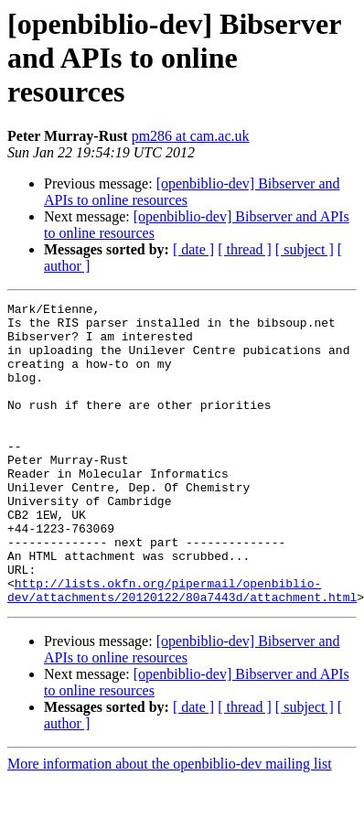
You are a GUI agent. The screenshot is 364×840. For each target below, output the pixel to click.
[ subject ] (304, 249)
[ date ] (193, 249)
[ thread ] (245, 249)
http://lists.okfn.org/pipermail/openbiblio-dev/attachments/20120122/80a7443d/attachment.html (182, 648)
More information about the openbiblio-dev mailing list (169, 824)
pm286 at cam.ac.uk (191, 136)
